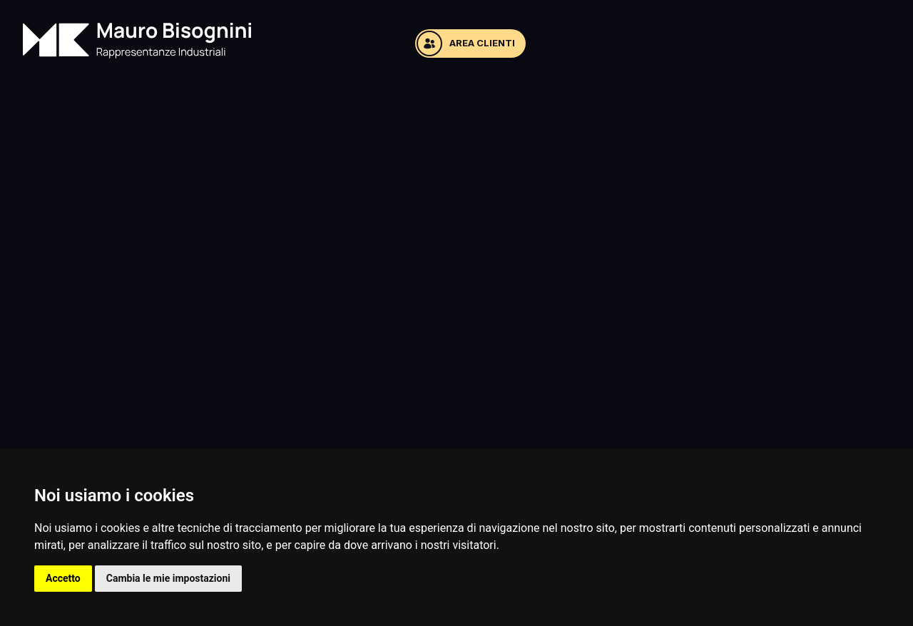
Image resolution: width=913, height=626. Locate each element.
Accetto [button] (63, 578)
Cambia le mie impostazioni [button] (168, 578)
